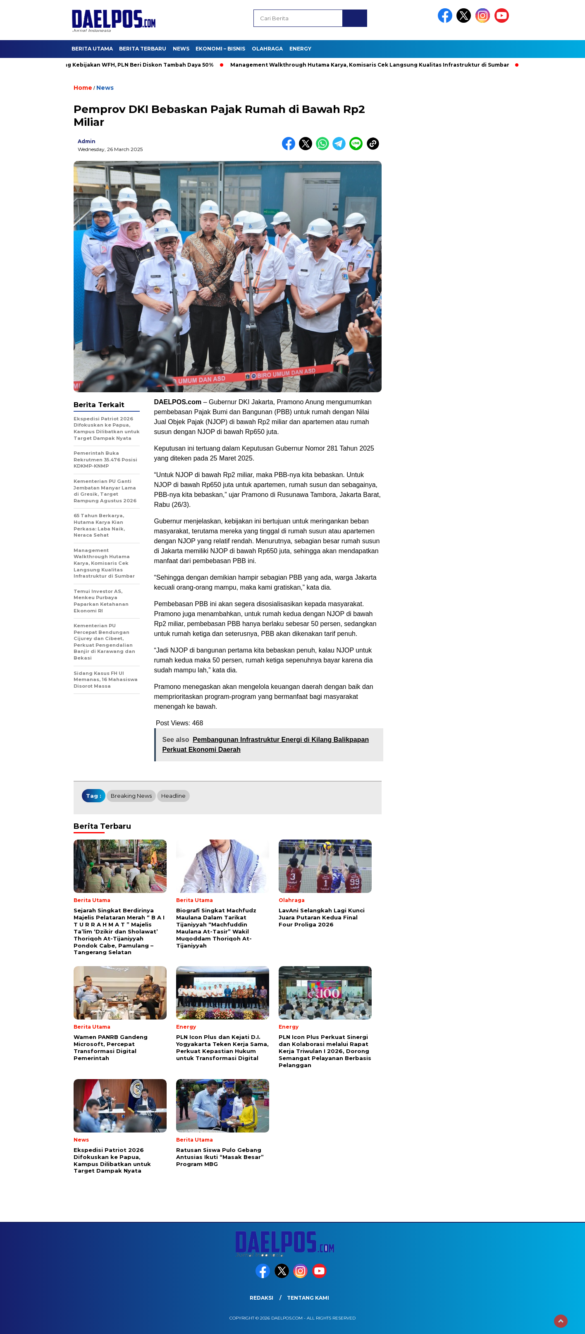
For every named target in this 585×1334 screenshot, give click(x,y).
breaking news (131, 795)
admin (87, 141)
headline (173, 795)
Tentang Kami (308, 1298)
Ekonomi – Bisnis (220, 49)
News (181, 49)
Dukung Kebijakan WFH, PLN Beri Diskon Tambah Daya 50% (135, 65)
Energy (300, 49)
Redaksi (261, 1298)
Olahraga (267, 49)
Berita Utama (92, 49)
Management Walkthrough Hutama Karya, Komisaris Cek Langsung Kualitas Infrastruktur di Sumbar (373, 65)
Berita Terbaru (142, 49)
